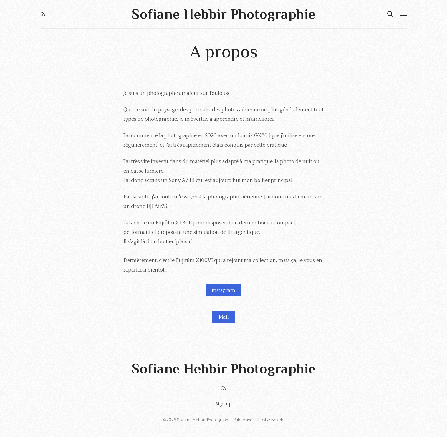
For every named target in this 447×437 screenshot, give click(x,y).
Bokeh (277, 420)
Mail (223, 317)
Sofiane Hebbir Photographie (204, 420)
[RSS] (43, 14)
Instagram (223, 290)
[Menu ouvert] (403, 14)
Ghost (260, 420)
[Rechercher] (390, 14)
